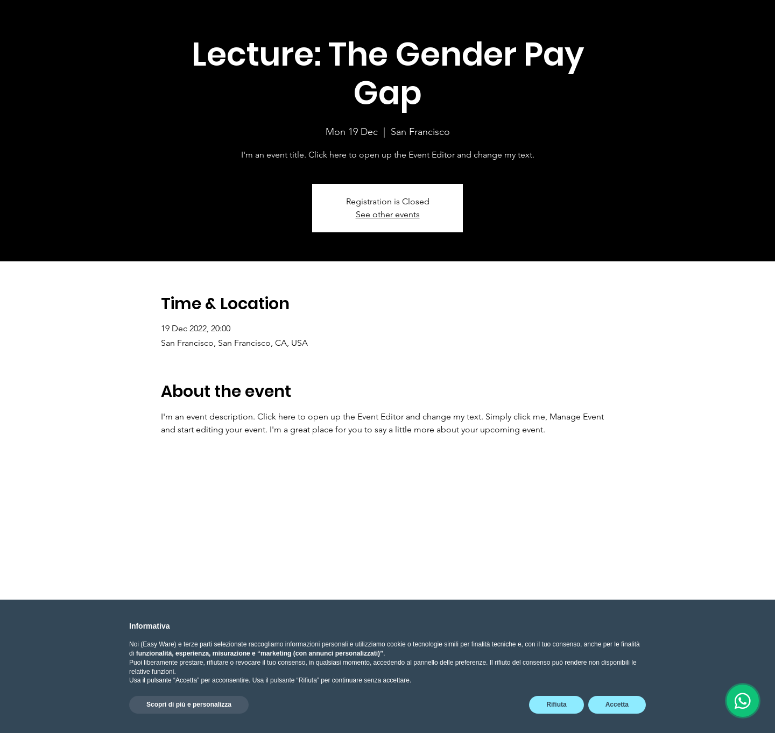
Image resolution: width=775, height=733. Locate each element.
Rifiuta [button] (556, 704)
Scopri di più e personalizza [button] (188, 704)
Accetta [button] (617, 704)
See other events (388, 214)
